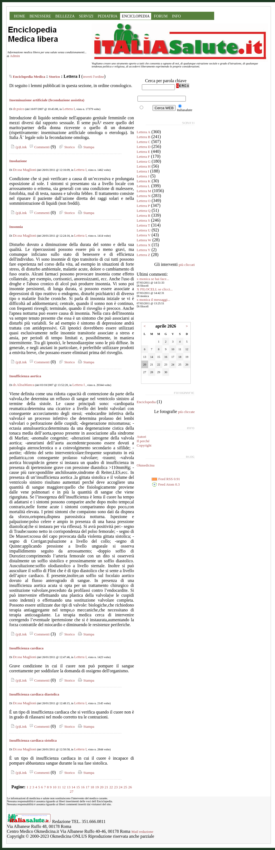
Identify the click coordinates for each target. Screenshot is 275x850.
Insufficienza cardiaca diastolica (34, 694)
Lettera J (143, 176)
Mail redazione (142, 832)
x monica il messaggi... (153, 300)
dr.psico (18, 109)
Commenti (39, 147)
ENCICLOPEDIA (136, 16)
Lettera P (143, 206)
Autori (141, 437)
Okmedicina (145, 465)
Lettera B (143, 137)
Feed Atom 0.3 (166, 484)
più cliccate (186, 412)
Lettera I (68, 109)
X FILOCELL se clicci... (155, 289)
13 (68, 787)
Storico (54, 77)
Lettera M (144, 191)
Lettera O (144, 201)
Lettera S (143, 220)
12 (63, 787)
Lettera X (144, 245)
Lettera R (143, 215)
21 (106, 787)
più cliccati (187, 265)
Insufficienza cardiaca (26, 648)
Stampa (85, 147)
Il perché (143, 441)
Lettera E (143, 152)
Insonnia (16, 227)
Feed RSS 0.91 (165, 479)
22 (111, 787)
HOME (19, 16)
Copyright (144, 445)
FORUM (161, 16)
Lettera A (143, 132)
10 (54, 787)
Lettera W (144, 240)
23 (116, 787)
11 (59, 787)
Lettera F (143, 156)
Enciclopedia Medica (29, 77)
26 (130, 787)
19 (97, 787)
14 (73, 787)
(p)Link (18, 147)
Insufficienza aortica (25, 376)
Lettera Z (143, 255)
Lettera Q (144, 211)
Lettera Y (143, 250)
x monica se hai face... (153, 279)
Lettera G (144, 161)
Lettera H (144, 166)
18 (92, 787)
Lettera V (143, 235)
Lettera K (144, 181)
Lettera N (144, 196)
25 (125, 787)
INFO (176, 16)
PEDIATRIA (107, 16)
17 (87, 787)
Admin (15, 56)
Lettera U (144, 230)
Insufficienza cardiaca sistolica (33, 740)
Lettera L (143, 186)
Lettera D (144, 147)
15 (78, 787)
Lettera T (143, 225)
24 (120, 787)
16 (83, 787)
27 (71, 791)
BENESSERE (40, 16)
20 (101, 787)
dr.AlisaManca (23, 385)
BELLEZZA (65, 16)
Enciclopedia (146, 402)
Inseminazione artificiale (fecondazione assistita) (46, 100)
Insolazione (18, 161)
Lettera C (143, 142)
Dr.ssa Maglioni (24, 170)
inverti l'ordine (93, 77)
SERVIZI (86, 16)
